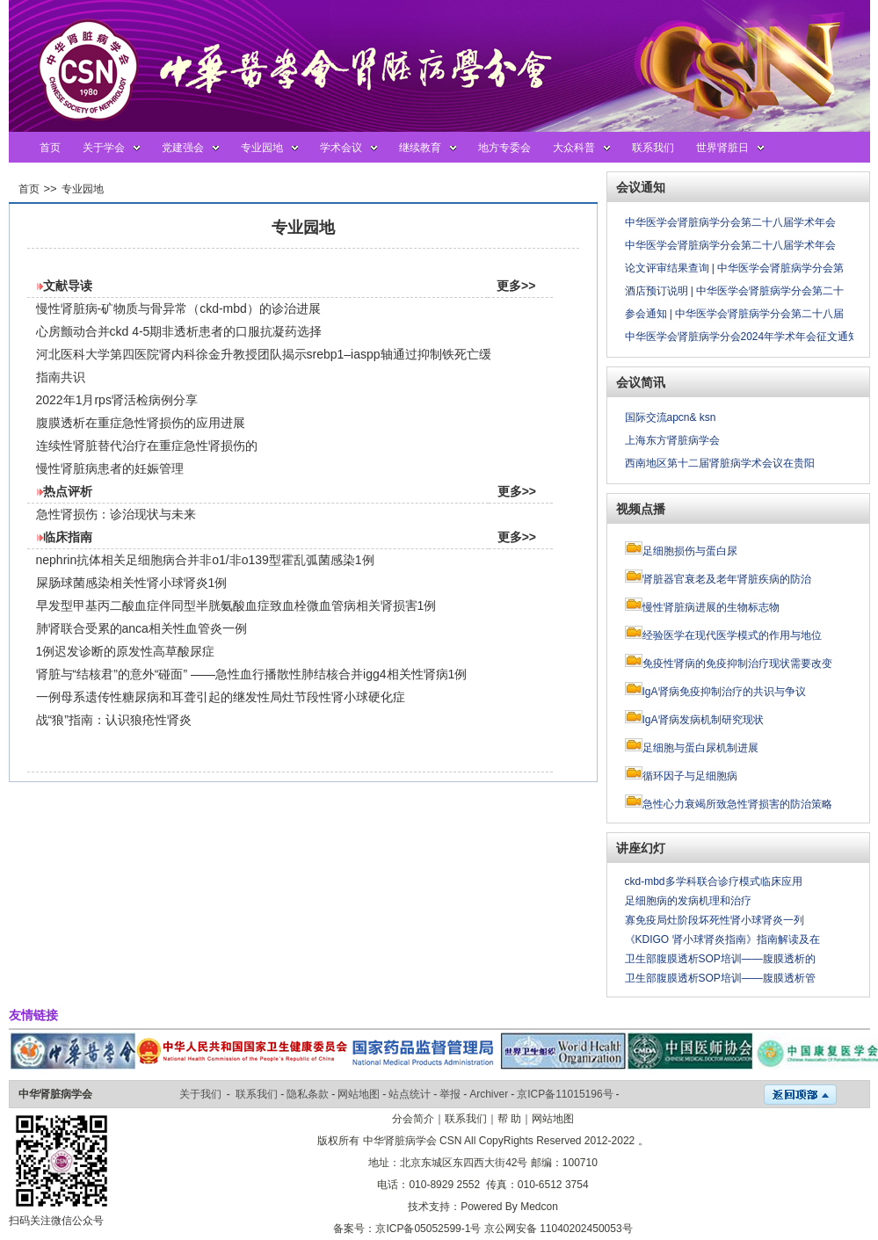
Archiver (488, 1094)
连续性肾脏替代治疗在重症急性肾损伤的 (147, 446)
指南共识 (60, 377)
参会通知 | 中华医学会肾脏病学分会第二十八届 (735, 314)
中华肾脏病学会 (55, 1094)
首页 (50, 147)
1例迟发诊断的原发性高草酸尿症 (125, 651)
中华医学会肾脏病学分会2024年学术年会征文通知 (742, 336)
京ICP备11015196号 (565, 1094)
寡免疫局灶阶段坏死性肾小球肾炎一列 (714, 920)
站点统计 (409, 1094)
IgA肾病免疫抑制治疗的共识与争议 (724, 691)
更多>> (516, 286)
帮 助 (509, 1119)
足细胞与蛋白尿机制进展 (700, 748)
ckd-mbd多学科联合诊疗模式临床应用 (713, 881)
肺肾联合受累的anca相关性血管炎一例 (141, 628)
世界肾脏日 (722, 147)
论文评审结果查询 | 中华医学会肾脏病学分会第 (735, 268)
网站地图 (358, 1094)
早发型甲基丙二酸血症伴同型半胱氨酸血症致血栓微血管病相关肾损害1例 (236, 605)
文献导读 (67, 286)
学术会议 (341, 147)
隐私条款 (308, 1094)
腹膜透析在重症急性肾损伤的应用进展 (140, 423)
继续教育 (420, 147)
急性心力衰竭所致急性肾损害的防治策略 (737, 804)
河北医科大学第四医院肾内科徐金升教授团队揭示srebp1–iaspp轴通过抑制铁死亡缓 (263, 354)
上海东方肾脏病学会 (672, 440)
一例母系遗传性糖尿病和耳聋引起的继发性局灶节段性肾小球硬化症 (220, 697)
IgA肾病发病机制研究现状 (703, 720)
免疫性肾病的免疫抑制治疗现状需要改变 (737, 663)
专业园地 (262, 147)
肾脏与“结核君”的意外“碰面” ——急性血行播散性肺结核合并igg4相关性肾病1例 (252, 674)
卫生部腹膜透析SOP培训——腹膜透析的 (720, 959)
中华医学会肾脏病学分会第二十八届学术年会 (730, 222)
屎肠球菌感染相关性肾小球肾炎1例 (132, 583)
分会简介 (413, 1119)
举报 (450, 1094)
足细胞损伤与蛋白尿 (689, 551)
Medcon (539, 1206)
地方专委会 (504, 147)
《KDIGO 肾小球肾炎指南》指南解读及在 (722, 939)
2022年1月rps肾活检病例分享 (117, 400)
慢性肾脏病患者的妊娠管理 (110, 468)
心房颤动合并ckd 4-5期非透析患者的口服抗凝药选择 (179, 331)
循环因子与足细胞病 (689, 776)
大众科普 (574, 147)
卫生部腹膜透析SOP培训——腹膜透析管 (720, 978)
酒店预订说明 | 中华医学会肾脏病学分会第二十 (735, 291)
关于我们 (200, 1094)
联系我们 (653, 147)
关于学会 (104, 147)
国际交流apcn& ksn (670, 417)
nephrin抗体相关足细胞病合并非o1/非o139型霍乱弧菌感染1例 (205, 560)
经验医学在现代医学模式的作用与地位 (732, 635)
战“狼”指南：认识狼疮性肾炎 (114, 720)
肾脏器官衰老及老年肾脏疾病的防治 (726, 579)
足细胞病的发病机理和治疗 (688, 901)
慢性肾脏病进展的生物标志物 (711, 607)
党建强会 (183, 147)
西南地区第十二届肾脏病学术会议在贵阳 (720, 463)
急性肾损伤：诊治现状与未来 (116, 514)
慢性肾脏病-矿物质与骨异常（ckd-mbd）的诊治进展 (178, 308)
